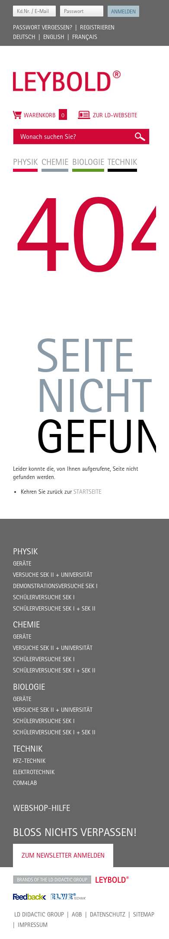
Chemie (26, 624)
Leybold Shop (112, 879)
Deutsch (24, 36)
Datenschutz (107, 914)
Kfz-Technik (29, 760)
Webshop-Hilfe (41, 808)
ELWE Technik (68, 896)
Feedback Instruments (29, 896)
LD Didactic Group (39, 914)
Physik (25, 551)
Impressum (33, 924)
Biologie (29, 687)
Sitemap (143, 914)
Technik (27, 748)
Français (84, 36)
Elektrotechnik (33, 772)
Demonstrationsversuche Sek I (55, 585)
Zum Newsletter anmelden (63, 855)
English (53, 36)
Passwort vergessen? (42, 27)
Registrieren (97, 27)
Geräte (22, 563)
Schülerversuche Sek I (44, 597)
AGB (77, 914)
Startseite (87, 491)
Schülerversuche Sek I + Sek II (54, 608)
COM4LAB (25, 782)
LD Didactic (52, 879)
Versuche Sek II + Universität (52, 574)
